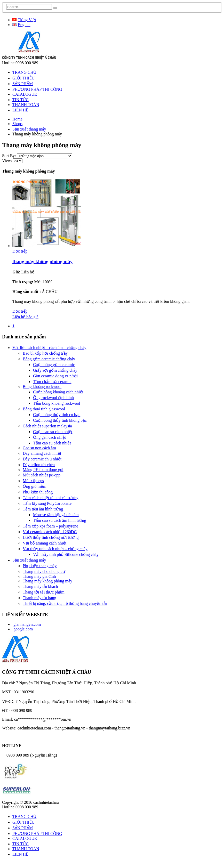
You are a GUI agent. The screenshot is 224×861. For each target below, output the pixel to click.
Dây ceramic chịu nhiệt (42, 459)
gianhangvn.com (26, 624)
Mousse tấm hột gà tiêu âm (56, 515)
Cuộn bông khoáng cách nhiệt (58, 392)
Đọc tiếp (20, 251)
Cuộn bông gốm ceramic (54, 364)
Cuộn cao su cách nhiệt (52, 431)
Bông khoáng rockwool (42, 386)
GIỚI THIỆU (23, 78)
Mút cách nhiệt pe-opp (41, 475)
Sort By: (9, 155)
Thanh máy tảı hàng (39, 598)
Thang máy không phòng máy (47, 581)
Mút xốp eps (33, 480)
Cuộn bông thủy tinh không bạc (60, 420)
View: (7, 160)
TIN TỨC (20, 100)
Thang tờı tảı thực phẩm (44, 592)
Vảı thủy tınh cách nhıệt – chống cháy (55, 549)
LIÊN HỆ (20, 110)
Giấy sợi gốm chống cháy (55, 370)
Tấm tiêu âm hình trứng (43, 509)
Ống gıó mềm (34, 486)
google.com (22, 629)
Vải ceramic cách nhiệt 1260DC (50, 532)
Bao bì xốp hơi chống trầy (45, 353)
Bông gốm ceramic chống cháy (49, 359)
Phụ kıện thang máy (40, 566)
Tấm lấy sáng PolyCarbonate (47, 503)
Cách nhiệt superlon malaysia (47, 426)
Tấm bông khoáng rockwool (56, 403)
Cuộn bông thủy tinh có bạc (56, 414)
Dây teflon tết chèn (39, 464)
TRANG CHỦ (24, 72)
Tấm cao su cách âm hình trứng (59, 520)
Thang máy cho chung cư (44, 571)
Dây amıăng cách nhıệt (42, 453)
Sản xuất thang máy (29, 560)
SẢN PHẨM (22, 84)
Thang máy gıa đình (39, 576)
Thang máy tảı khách (40, 586)
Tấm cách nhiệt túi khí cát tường (50, 498)
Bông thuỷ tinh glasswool (44, 409)
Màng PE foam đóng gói (43, 469)
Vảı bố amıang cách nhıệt (44, 543)
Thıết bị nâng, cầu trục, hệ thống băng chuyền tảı (65, 603)
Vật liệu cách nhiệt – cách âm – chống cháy (49, 347)
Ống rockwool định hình (53, 397)
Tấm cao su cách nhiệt (52, 443)
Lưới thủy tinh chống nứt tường (51, 537)
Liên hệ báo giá (25, 317)
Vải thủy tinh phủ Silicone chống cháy (66, 554)
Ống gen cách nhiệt (49, 437)
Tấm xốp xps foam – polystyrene (50, 526)
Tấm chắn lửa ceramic (52, 381)
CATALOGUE (24, 94)
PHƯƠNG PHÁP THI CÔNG (37, 89)
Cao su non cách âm (39, 448)
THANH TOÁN (25, 104)
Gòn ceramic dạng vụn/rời (55, 376)
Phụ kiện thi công (38, 492)
